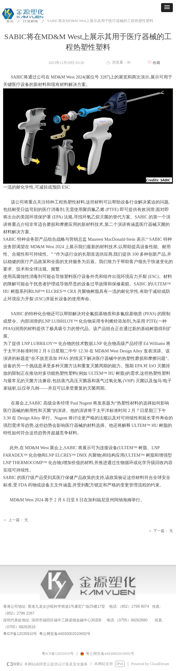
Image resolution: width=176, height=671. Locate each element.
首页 (10, 21)
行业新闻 (30, 21)
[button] (167, 7)
